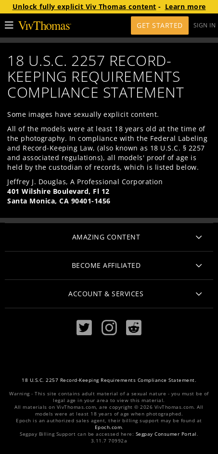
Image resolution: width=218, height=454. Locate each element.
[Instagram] (109, 327)
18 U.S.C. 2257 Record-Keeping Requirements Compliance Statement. (109, 380)
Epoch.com (108, 427)
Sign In (204, 25)
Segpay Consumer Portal (166, 434)
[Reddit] (133, 327)
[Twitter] (84, 327)
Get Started (160, 25)
